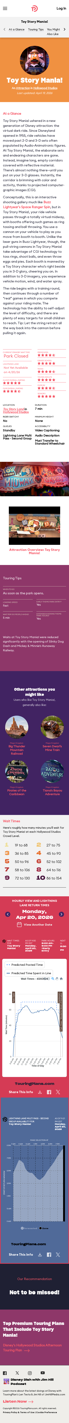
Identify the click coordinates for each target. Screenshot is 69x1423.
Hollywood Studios (45, 88)
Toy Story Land (13, 409)
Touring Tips (36, 29)
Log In (61, 8)
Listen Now (19, 1401)
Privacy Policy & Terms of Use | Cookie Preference (30, 1412)
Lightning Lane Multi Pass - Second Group (17, 437)
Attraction (23, 88)
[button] (64, 29)
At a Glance (16, 29)
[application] (34, 1024)
